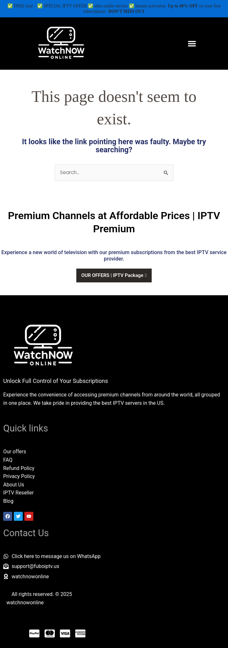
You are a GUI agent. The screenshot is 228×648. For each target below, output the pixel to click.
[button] (191, 43)
